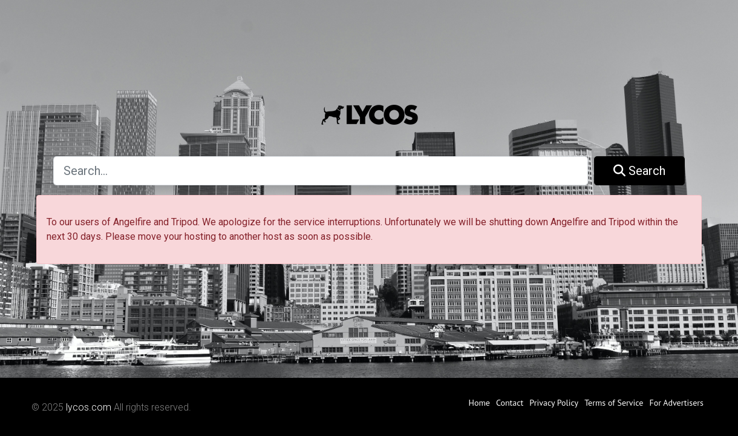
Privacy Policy (553, 402)
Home (479, 402)
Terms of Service (613, 402)
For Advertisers (676, 402)
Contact (509, 402)
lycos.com (88, 407)
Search (639, 171)
